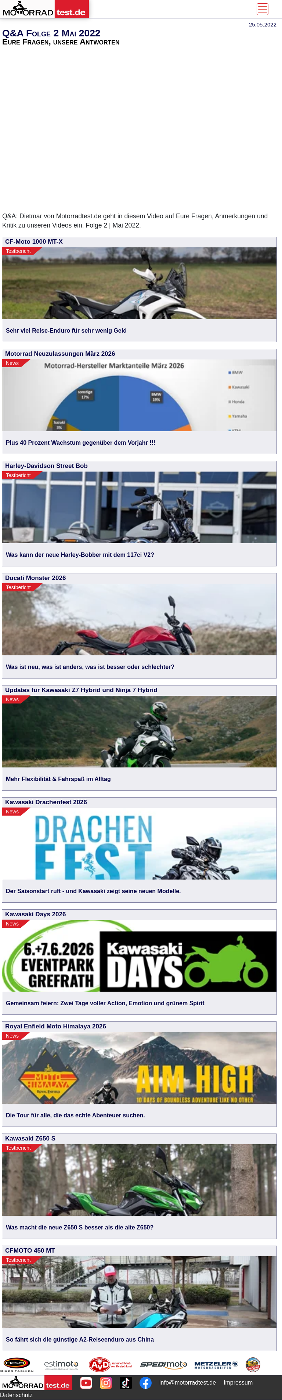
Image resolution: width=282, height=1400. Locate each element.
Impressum (238, 1382)
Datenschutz (16, 1395)
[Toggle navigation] (262, 9)
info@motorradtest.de (187, 1382)
